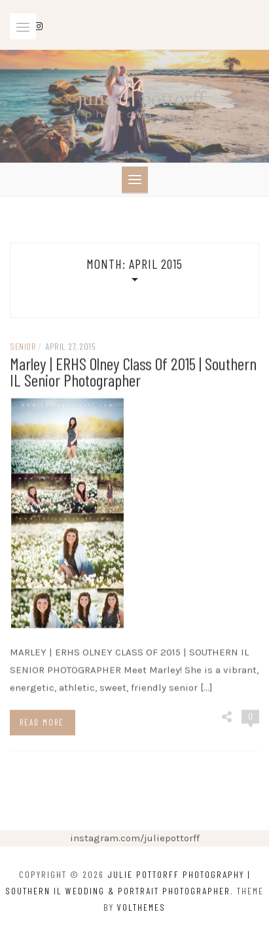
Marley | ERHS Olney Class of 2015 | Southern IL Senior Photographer (133, 373)
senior (23, 348)
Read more (42, 724)
